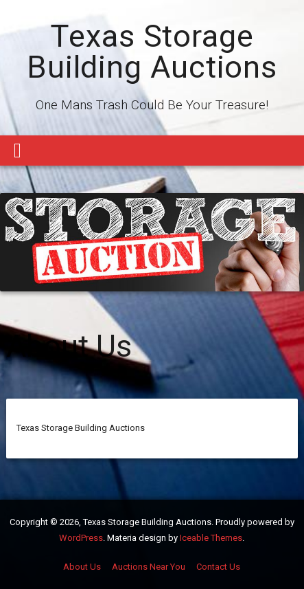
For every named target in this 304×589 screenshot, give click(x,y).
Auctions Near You (148, 567)
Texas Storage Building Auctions (152, 51)
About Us (82, 567)
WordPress (81, 538)
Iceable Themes (211, 538)
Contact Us (218, 567)
